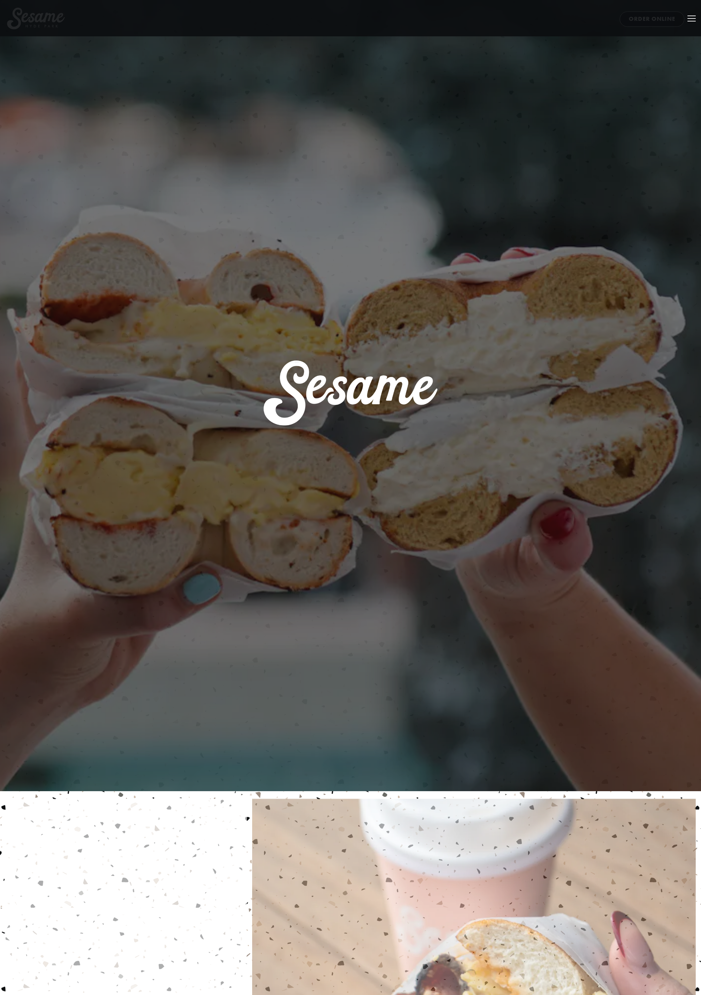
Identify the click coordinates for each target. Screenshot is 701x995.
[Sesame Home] (41, 18)
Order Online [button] (652, 18)
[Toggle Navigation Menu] (691, 18)
